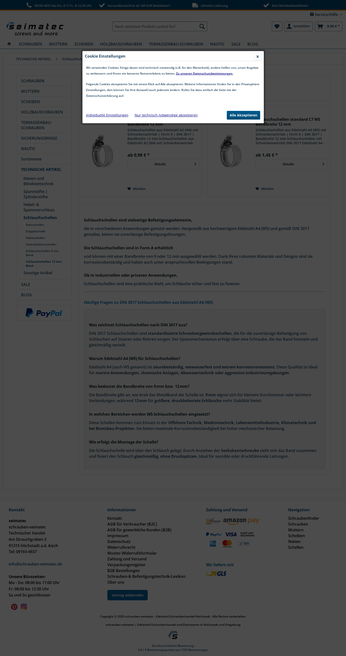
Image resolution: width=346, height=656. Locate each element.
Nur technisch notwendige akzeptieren (166, 115)
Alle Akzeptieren (243, 115)
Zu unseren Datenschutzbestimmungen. (204, 73)
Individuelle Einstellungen (107, 115)
